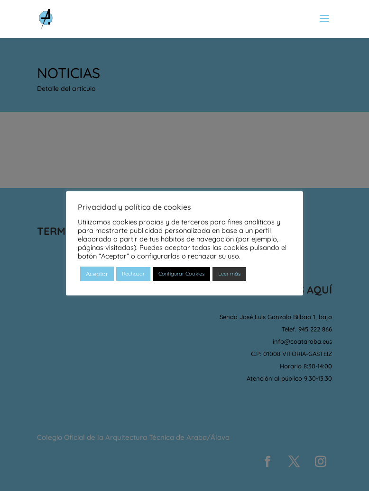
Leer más (229, 273)
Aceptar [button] (97, 273)
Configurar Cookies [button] (181, 273)
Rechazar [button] (133, 273)
